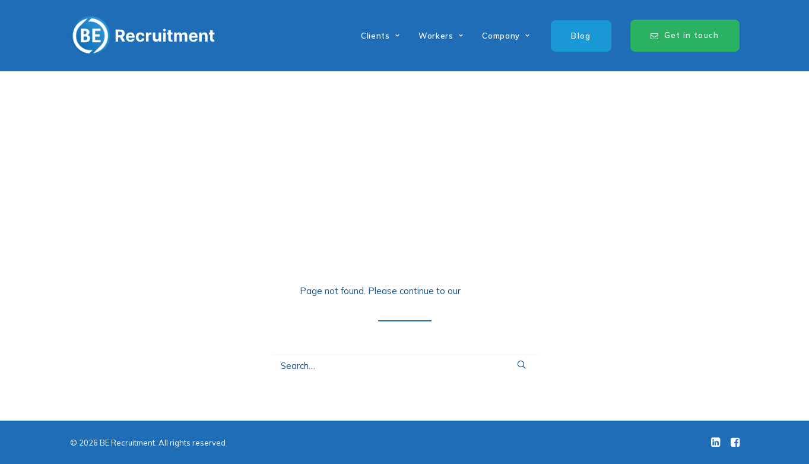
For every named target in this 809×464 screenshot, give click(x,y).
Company (505, 35)
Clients (380, 35)
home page (486, 290)
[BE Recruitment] (142, 35)
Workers (440, 35)
